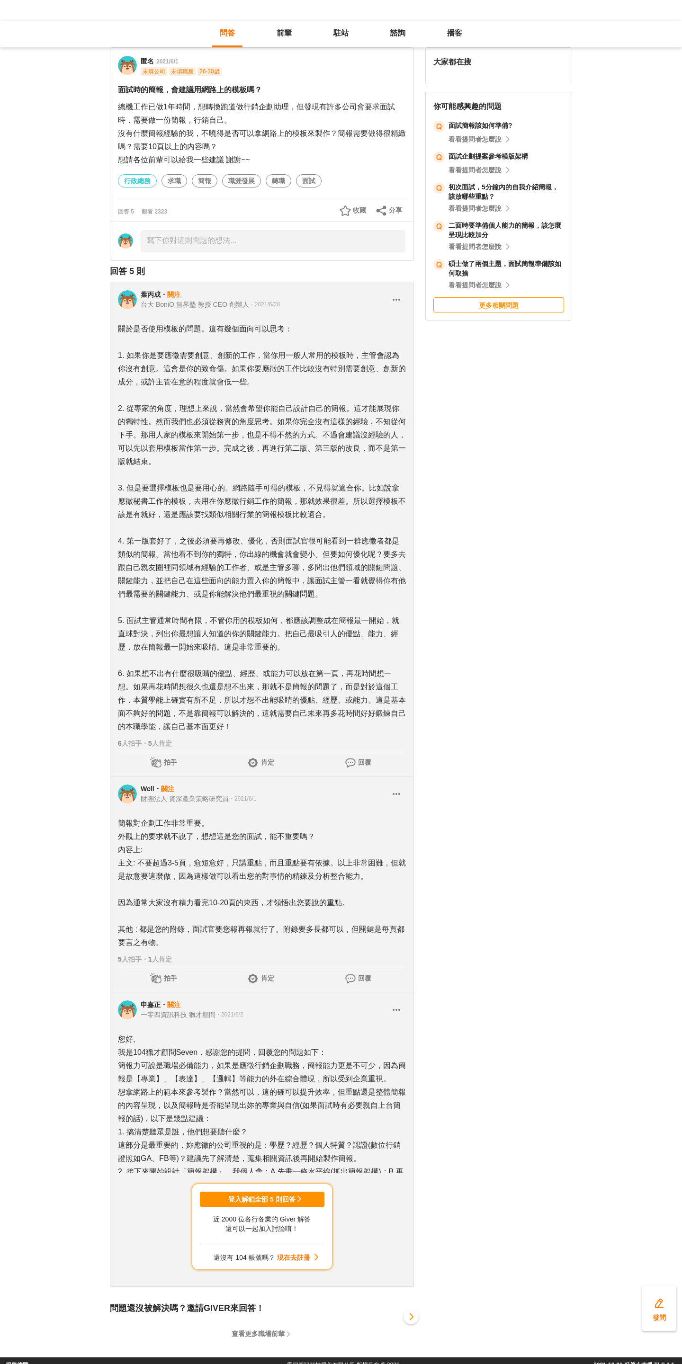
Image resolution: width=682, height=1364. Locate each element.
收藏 (359, 210)
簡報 (204, 181)
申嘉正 (151, 1004)
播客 (454, 33)
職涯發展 (241, 181)
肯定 (267, 762)
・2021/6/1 (243, 798)
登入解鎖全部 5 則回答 (262, 1199)
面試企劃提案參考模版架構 (488, 156)
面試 (308, 181)
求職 (174, 181)
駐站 (341, 33)
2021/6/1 (167, 61)
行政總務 (137, 181)
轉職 (278, 181)
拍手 (170, 762)
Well (147, 789)
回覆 (364, 762)
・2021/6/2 (229, 1014)
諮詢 (397, 33)
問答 (227, 33)
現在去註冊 (293, 1257)
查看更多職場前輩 (258, 1333)
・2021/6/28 (264, 304)
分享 (395, 210)
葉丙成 (151, 294)
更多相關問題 (499, 305)
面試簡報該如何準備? (480, 125)
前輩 (284, 33)
